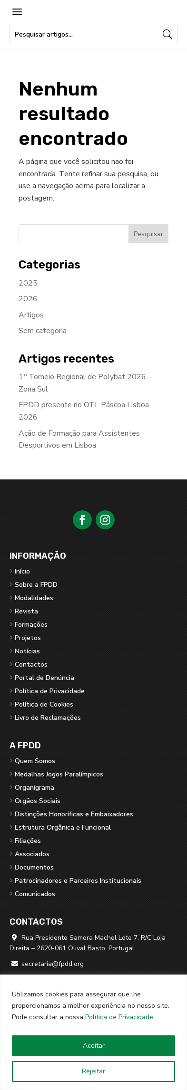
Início (22, 571)
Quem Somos (35, 760)
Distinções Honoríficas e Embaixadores (74, 814)
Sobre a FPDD (36, 584)
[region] (93, 1032)
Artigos (31, 315)
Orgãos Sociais (37, 800)
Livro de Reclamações (48, 717)
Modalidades (34, 597)
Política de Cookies (44, 704)
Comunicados (35, 894)
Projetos (28, 637)
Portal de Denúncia (44, 677)
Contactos (31, 664)
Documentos (34, 867)
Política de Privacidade (119, 1017)
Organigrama (34, 787)
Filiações (28, 840)
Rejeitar (93, 1071)
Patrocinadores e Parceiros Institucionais (78, 880)
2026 (28, 299)
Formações (31, 624)
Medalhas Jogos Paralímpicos (59, 774)
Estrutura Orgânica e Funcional (63, 827)
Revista (26, 611)
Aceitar (94, 1045)
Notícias (27, 651)
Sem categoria (43, 330)
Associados (32, 854)
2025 (28, 283)
